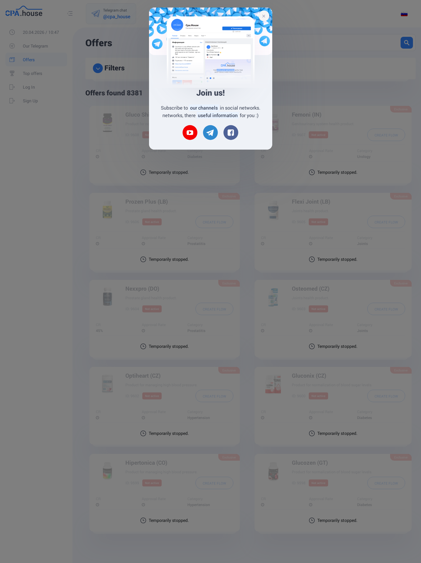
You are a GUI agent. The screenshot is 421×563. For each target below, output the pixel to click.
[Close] (264, 15)
